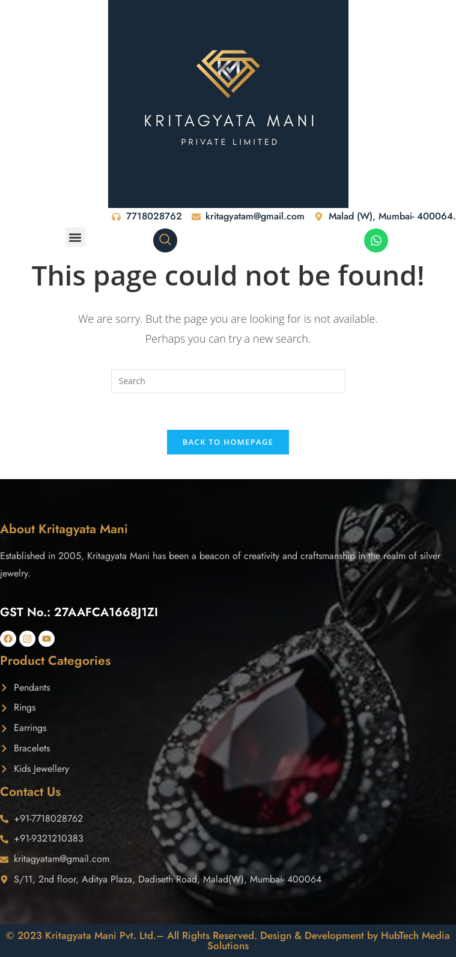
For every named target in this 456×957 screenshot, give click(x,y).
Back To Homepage (228, 441)
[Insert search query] (228, 381)
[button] (75, 237)
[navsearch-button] (165, 240)
